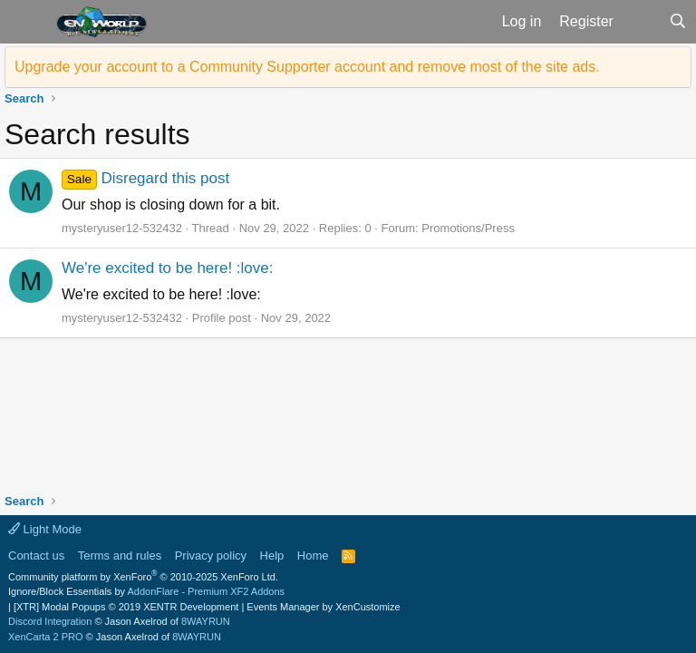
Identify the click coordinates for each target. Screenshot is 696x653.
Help (272, 555)
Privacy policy (210, 555)
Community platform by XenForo (143, 576)
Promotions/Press (468, 228)
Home (313, 555)
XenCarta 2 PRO (45, 636)
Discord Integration (50, 621)
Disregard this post (145, 178)
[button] (26, 22)
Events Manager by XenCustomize (323, 606)
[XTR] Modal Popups (126, 606)
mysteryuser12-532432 (122, 228)
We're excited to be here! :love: (168, 268)
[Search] (677, 22)
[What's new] (641, 22)
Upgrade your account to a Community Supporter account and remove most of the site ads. (307, 66)
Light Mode (45, 529)
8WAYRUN (205, 621)
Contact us (36, 555)
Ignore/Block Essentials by (146, 591)
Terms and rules (119, 555)
